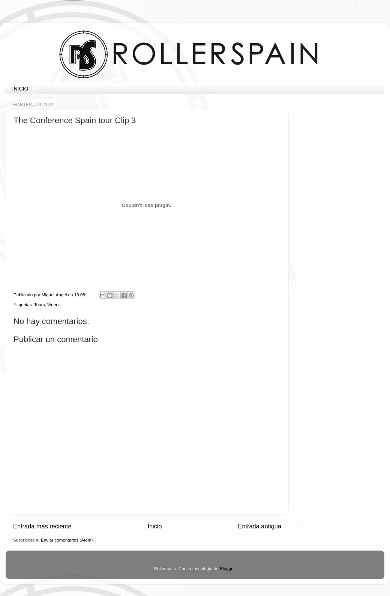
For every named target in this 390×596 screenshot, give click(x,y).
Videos (54, 304)
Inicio (154, 526)
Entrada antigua (259, 526)
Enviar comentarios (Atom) (67, 539)
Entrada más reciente (42, 526)
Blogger (227, 568)
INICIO (20, 89)
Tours (39, 304)
